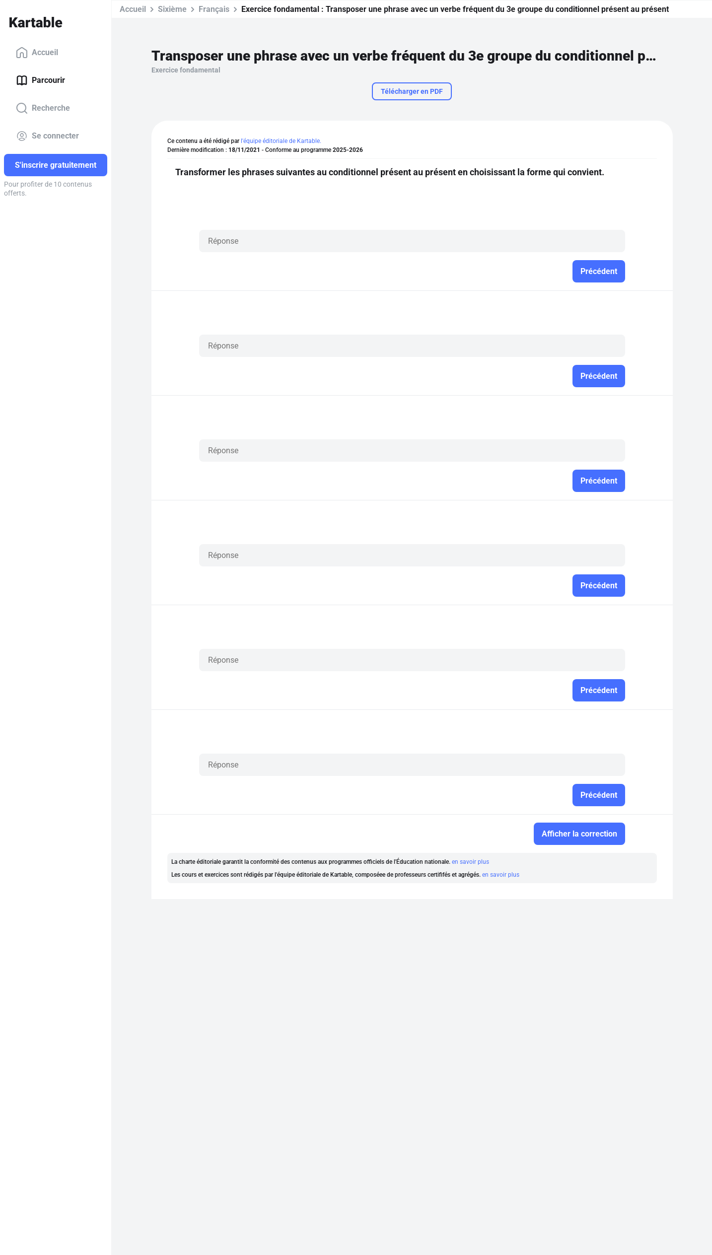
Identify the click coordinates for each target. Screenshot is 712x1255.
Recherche (43, 108)
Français (214, 9)
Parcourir (40, 80)
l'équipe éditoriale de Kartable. (281, 141)
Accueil (37, 53)
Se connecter (47, 136)
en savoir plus (470, 861)
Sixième (172, 9)
